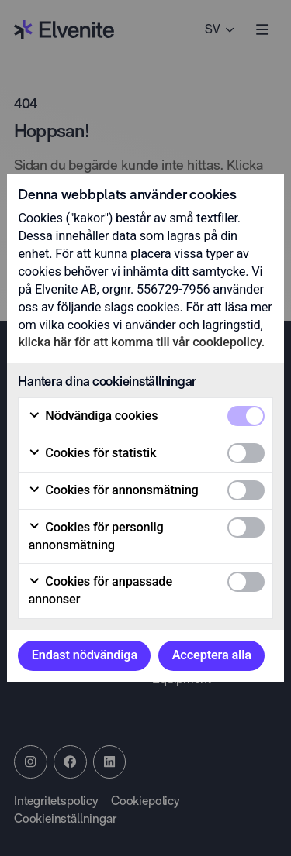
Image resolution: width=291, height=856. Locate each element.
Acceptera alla (211, 655)
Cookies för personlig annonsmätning (95, 536)
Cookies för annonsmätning (113, 490)
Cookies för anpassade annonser (100, 590)
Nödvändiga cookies (93, 416)
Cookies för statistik (92, 453)
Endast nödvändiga (84, 655)
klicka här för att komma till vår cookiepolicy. (141, 342)
